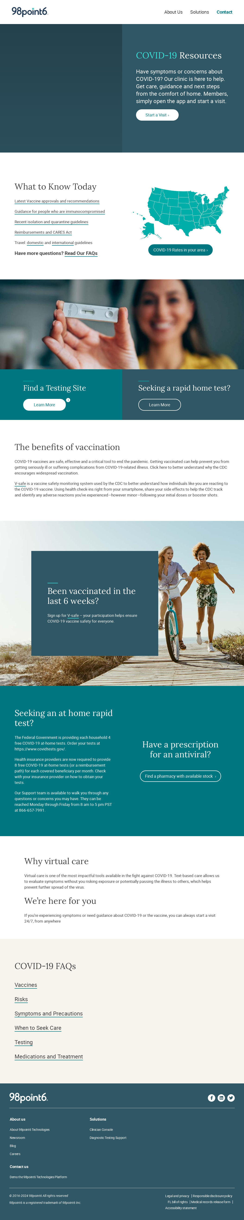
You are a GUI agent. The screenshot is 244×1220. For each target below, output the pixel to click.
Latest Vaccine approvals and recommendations (57, 201)
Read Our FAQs (81, 253)
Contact (224, 12)
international (63, 242)
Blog (13, 1146)
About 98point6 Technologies (30, 1129)
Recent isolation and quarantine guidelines (51, 221)
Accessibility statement (180, 1208)
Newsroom (17, 1137)
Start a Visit (157, 115)
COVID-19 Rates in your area (180, 250)
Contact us (19, 1166)
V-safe (20, 483)
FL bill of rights (177, 1202)
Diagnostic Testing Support (108, 1137)
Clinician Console (101, 1129)
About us (17, 1119)
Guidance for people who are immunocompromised (60, 211)
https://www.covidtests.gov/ (40, 749)
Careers (15, 1154)
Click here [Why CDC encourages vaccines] (158, 467)
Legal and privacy (177, 1196)
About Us (173, 12)
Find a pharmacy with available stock (180, 776)
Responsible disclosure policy (212, 1196)
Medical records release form (210, 1202)
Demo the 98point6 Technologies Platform (38, 1177)
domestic (35, 242)
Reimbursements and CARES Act (43, 232)
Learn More (44, 404)
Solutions (199, 12)
